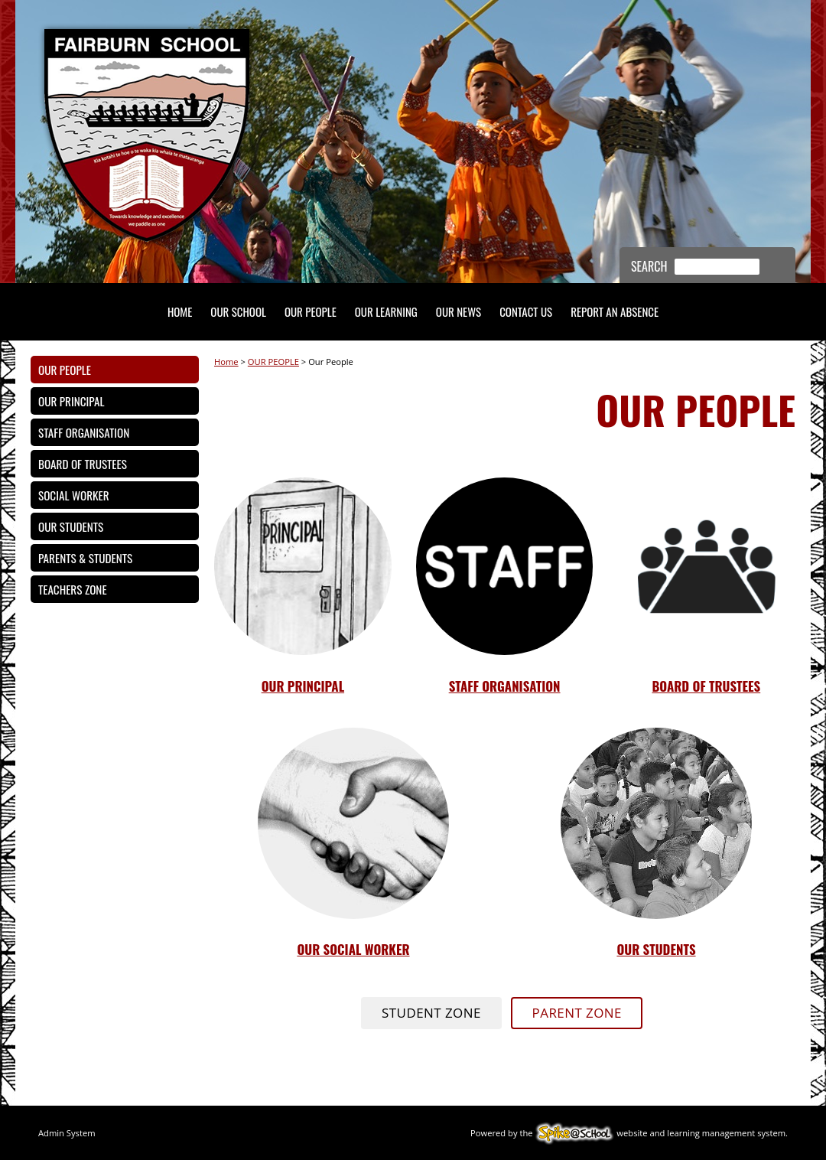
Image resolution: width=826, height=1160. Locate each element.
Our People (64, 369)
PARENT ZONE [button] (577, 1013)
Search (649, 266)
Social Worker (73, 495)
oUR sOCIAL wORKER (353, 949)
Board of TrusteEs (706, 686)
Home (226, 361)
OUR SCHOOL (238, 311)
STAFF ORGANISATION (505, 686)
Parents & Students (85, 557)
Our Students (70, 526)
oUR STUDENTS (655, 949)
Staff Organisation (83, 432)
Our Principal (71, 401)
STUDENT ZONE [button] (431, 1013)
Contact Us (525, 311)
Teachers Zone (72, 589)
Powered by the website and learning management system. (629, 1133)
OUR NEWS (458, 311)
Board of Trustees (82, 463)
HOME (179, 311)
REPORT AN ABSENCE (615, 311)
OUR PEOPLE (311, 311)
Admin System (67, 1133)
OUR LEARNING (386, 311)
